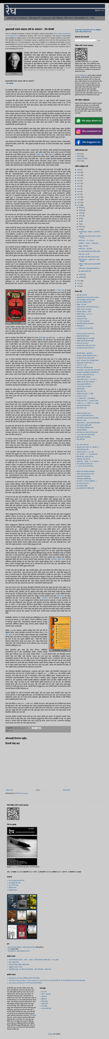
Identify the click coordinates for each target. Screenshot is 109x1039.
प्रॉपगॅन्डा (44, 598)
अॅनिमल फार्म (60, 290)
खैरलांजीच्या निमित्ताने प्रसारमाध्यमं (85, 323)
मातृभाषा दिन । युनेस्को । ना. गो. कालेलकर (88, 461)
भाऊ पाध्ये (44, 992)
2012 (79, 281)
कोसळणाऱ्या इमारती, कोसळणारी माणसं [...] (87, 355)
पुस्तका (22, 660)
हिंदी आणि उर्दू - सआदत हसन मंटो (85, 456)
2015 (79, 200)
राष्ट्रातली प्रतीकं (81, 316)
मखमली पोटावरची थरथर (83, 336)
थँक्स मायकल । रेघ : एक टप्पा (86, 240)
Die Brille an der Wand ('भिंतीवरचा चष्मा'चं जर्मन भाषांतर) (24, 978)
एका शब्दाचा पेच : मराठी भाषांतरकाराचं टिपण (19, 951)
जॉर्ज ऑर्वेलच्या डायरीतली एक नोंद (85, 427)
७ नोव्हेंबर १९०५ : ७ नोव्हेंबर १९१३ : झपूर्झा (88, 403)
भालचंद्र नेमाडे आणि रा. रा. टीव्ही (85, 393)
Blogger (50, 1034)
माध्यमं (11, 730)
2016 (79, 197)
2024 (79, 175)
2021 (79, 183)
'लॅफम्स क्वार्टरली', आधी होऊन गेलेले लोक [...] (88, 307)
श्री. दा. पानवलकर (46, 994)
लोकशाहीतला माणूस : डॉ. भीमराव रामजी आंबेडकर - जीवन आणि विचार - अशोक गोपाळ (30, 969)
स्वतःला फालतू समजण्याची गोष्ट (16, 880)
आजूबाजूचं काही (81, 158)
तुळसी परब (44, 999)
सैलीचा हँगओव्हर (81, 389)
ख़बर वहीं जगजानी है (82, 295)
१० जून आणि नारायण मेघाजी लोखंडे (86, 434)
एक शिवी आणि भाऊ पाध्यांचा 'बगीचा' (85, 358)
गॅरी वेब (61, 197)
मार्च (80, 229)
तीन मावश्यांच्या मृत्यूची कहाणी (84, 425)
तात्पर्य (9, 949)
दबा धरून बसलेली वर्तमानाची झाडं (85, 415)
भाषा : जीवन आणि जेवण (83, 445)
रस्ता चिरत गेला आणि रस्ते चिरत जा (85, 348)
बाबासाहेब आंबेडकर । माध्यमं (84, 311)
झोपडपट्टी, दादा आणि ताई (83, 459)
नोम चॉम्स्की (14, 73)
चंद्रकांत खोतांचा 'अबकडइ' (83, 377)
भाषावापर (79, 161)
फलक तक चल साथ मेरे (82, 343)
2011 (79, 283)
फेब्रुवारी (81, 274)
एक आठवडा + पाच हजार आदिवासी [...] (86, 481)
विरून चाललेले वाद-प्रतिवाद (84, 437)
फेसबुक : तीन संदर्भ (83, 246)
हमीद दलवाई (45, 1001)
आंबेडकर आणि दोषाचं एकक (83, 413)
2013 (79, 205)
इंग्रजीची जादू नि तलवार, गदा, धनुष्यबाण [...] (88, 447)
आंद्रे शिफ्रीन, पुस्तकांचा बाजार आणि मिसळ (88, 418)
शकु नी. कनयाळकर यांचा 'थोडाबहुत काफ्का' (87, 360)
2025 (79, 172)
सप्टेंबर (81, 213)
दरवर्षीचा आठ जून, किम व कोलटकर (86, 382)
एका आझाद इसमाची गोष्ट (84, 271)
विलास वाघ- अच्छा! (81, 420)
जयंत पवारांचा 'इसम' (82, 408)
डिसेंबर (81, 207)
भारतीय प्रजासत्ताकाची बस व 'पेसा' (85, 474)
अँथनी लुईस (42, 337)
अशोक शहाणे (45, 1003)
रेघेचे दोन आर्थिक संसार (81, 75)
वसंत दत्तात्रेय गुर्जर (46, 1008)
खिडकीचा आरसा (13, 890)
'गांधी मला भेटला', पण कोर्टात (84, 386)
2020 (79, 186)
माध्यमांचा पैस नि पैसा (82, 319)
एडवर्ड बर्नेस (59, 596)
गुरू (20, 619)
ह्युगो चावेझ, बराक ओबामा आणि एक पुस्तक (88, 257)
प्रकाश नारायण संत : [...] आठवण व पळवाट (87, 401)
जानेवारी (81, 277)
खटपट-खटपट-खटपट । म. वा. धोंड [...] (87, 379)
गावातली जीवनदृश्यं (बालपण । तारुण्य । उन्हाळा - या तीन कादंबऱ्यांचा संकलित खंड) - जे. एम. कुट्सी (33, 960)
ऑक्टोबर (81, 210)
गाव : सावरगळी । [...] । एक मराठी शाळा (87, 454)
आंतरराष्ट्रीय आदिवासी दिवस (84, 478)
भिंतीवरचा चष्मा (12, 887)
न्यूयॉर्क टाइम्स (40, 154)
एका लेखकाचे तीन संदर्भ (14, 883)
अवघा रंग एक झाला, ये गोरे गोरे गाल (85, 333)
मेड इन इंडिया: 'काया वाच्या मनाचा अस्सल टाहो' (88, 370)
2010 (79, 286)
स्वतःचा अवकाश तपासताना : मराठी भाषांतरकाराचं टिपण (21, 947)
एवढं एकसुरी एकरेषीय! (82, 486)
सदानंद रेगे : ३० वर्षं (81, 365)
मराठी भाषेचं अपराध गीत (83, 449)
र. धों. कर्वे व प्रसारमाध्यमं (83, 321)
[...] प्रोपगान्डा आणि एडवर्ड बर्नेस (85, 328)
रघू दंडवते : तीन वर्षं (81, 396)
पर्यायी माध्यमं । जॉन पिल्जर (85, 249)
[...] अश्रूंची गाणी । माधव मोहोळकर (86, 398)
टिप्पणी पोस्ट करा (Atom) (21, 793)
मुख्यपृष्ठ (38, 790)
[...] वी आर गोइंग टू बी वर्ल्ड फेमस (85, 466)
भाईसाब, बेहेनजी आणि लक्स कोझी (85, 341)
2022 (79, 180)
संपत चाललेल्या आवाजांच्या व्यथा (85, 464)
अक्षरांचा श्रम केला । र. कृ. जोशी (85, 452)
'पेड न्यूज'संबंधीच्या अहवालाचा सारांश (86, 300)
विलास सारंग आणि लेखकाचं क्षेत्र (85, 367)
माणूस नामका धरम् (81, 391)
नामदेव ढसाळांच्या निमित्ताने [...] (84, 384)
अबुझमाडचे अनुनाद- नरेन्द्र (15, 967)
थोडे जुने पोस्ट (66, 790)
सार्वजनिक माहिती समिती (58, 559)
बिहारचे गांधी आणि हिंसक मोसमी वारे (85, 471)
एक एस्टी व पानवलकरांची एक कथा (85, 374)
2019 (79, 189)
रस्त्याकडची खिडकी (82, 430)
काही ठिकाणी (33, 1015)
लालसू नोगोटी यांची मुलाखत (83, 476)
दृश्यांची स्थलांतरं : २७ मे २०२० (84, 314)
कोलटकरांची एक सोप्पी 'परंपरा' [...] (85, 363)
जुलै (80, 218)
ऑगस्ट (81, 216)
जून (80, 221)
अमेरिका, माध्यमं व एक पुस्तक (84, 309)
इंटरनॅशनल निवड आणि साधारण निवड (86, 345)
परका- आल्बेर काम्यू (13, 962)
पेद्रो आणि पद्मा (81, 439)
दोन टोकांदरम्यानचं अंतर (83, 483)
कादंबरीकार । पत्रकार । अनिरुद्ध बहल (88, 243)
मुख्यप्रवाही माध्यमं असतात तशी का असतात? (88, 297)
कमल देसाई (44, 1006)
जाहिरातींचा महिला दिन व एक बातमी (85, 338)
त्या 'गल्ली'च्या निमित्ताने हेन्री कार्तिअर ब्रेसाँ (89, 251)
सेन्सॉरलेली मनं (80, 326)
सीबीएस (51, 154)
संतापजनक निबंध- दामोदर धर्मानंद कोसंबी (19, 964)
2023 (79, 178)
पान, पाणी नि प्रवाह (13, 885)
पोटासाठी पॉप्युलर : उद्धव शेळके (84, 353)
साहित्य (78, 156)
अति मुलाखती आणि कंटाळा (83, 405)
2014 (79, 202)
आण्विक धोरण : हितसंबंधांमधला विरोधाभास (88, 268)
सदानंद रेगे (44, 996)
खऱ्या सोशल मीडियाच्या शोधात (84, 302)
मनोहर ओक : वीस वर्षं (83, 254)
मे (79, 224)
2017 (79, 194)
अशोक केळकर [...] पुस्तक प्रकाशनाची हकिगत (88, 423)
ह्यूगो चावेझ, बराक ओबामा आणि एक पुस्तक (87, 432)
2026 (79, 170)
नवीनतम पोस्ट (9, 790)
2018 (79, 191)
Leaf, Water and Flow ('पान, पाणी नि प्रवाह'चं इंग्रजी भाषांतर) (25, 983)
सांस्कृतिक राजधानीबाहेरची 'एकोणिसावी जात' (88, 372)
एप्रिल (80, 226)
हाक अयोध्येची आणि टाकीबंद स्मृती (85, 488)
